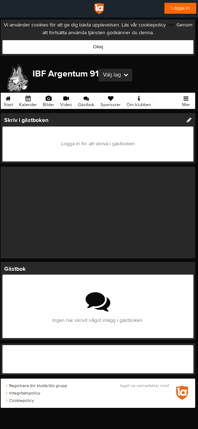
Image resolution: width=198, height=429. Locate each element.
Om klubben (139, 100)
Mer (186, 100)
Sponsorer (110, 100)
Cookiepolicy (20, 400)
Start (8, 100)
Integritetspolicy (23, 393)
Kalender (28, 100)
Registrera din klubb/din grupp (36, 385)
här (170, 25)
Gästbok (86, 100)
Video (66, 100)
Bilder (48, 100)
